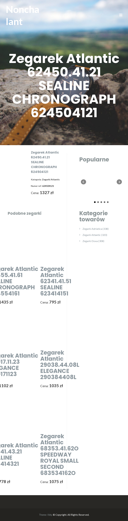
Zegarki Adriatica (96, 228)
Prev (83, 182)
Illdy (49, 514)
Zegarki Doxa (93, 240)
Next (119, 182)
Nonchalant (22, 15)
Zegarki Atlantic (95, 234)
